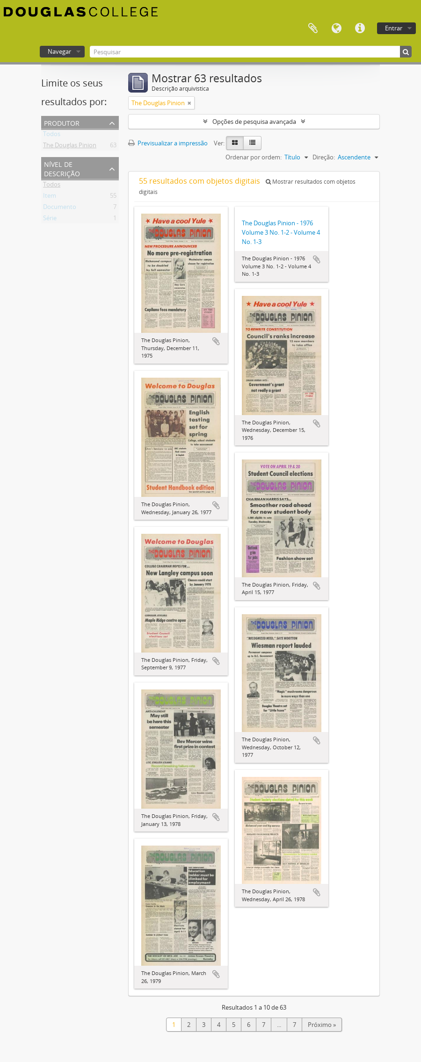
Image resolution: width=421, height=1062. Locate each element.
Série (50, 219)
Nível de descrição (62, 168)
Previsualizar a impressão (168, 143)
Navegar (59, 51)
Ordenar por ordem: (253, 157)
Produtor (62, 122)
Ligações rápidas (359, 28)
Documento (59, 208)
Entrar (393, 28)
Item (49, 197)
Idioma (336, 28)
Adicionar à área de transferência (216, 341)
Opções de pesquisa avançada (254, 121)
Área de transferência (313, 28)
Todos (51, 135)
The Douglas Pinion (69, 147)
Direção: (323, 157)
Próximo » (322, 1024)
